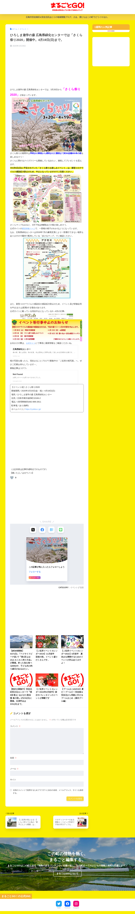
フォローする (35, 572)
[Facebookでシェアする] (42, 530)
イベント (74, 588)
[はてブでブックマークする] (51, 530)
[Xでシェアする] (33, 530)
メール (14, 769)
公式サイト (31, 343)
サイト (13, 780)
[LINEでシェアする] (61, 530)
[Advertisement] (47, 67)
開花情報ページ (29, 228)
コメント (15, 726)
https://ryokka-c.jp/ (33, 409)
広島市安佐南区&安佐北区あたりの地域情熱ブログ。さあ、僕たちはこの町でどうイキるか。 (67, 17)
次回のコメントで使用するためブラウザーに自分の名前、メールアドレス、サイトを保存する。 (48, 791)
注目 (82, 588)
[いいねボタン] (12, 477)
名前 (13, 758)
